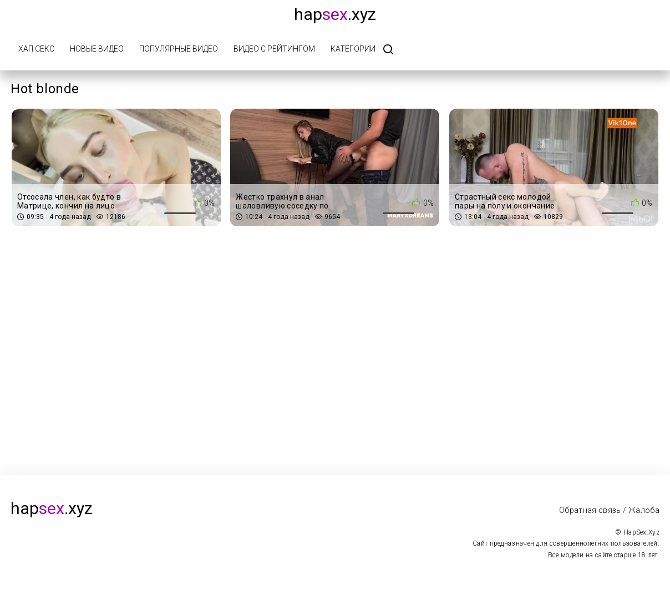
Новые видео (97, 48)
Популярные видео (178, 48)
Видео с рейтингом (274, 48)
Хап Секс (36, 48)
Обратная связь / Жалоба (609, 510)
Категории (353, 48)
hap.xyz (335, 14)
